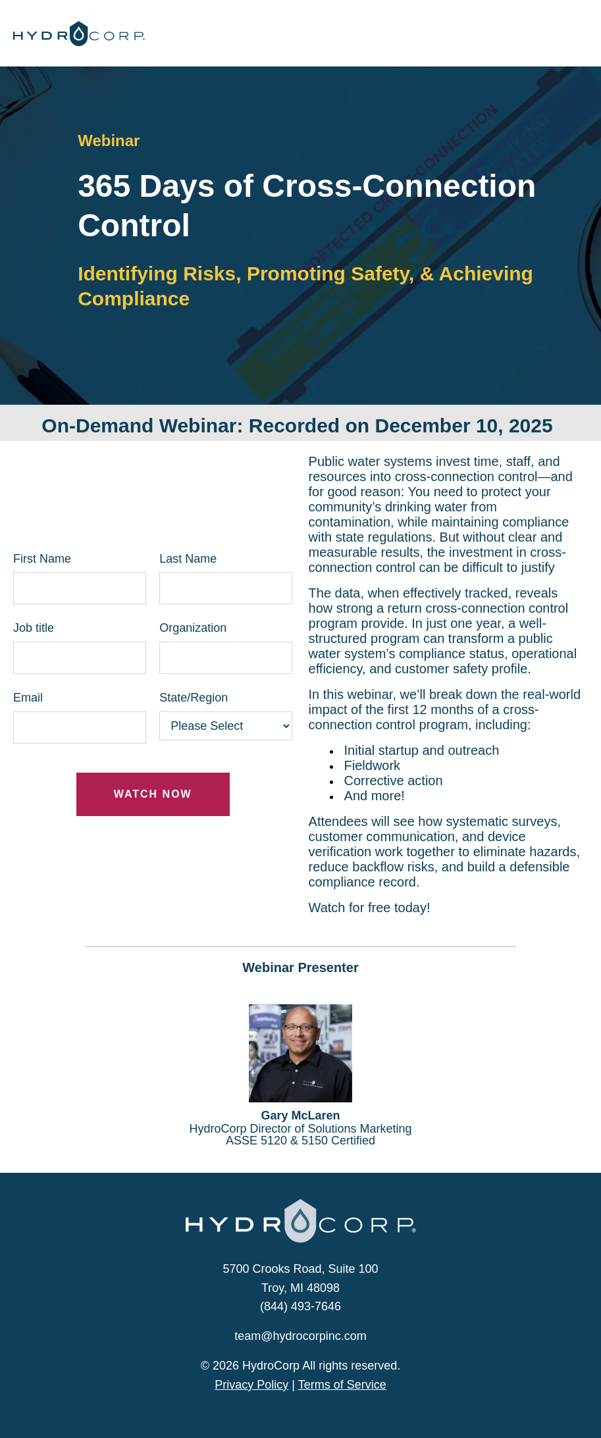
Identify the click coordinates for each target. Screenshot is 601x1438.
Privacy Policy (251, 1384)
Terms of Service (342, 1384)
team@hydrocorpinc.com (300, 1336)
